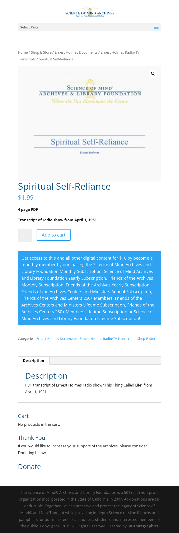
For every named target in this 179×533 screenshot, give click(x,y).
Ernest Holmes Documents (76, 52)
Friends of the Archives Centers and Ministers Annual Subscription (86, 291)
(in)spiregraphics (142, 526)
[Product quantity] (25, 235)
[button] (153, 74)
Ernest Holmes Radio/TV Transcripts (107, 338)
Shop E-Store (41, 52)
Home (23, 52)
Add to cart (53, 235)
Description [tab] (33, 360)
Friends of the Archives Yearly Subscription (107, 285)
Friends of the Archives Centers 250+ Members (67, 298)
